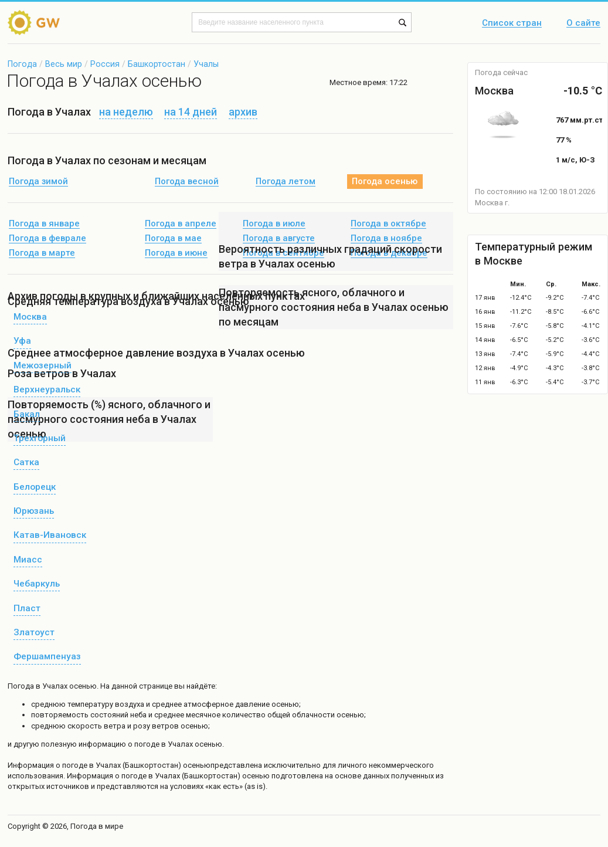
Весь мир (63, 64)
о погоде (72, 765)
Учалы (206, 64)
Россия (105, 64)
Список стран (512, 23)
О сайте (583, 23)
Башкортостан (156, 64)
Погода (22, 64)
